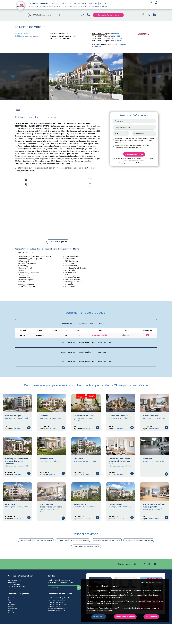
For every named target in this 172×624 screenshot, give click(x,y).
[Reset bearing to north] (90, 186)
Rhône (10, 600)
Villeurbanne (12, 604)
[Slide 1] (79, 97)
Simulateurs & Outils (77, 3)
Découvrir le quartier (57, 241)
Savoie (10, 606)
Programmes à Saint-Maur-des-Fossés (73, 540)
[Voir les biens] (86, 323)
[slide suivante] (159, 76)
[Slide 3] (83, 97)
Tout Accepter (151, 617)
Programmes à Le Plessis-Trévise (86, 546)
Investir (103, 3)
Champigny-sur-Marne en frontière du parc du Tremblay (16, 461)
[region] (58, 206)
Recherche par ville (54, 606)
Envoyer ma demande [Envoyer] (134, 154)
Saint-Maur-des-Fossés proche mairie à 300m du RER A (119, 461)
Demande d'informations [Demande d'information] (108, 15)
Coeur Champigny (13, 416)
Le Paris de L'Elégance (118, 416)
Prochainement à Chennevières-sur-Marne (51, 505)
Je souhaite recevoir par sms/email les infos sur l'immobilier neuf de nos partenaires (132, 146)
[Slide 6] (89, 97)
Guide (59, 3)
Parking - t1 (147, 458)
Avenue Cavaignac (151, 416)
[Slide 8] (93, 97)
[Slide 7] (91, 97)
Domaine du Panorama (84, 416)
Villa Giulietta (80, 504)
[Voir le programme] (29, 427)
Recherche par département (58, 604)
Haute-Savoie (13, 609)
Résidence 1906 (115, 504)
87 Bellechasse (46, 458)
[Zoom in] (90, 180)
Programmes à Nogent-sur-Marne (139, 540)
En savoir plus (98, 617)
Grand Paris (12, 598)
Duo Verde (78, 458)
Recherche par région (55, 602)
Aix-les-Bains (12, 613)
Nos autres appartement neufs (110, 45)
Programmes (39, 3)
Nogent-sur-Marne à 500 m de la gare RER (154, 505)
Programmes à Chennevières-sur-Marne (35, 540)
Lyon (9, 602)
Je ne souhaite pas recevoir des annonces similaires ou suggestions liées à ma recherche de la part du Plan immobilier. (134, 140)
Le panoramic (11, 504)
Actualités (93, 3)
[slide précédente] (13, 76)
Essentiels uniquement (125, 617)
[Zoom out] (90, 183)
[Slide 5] (87, 97)
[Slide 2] (81, 97)
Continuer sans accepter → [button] (151, 582)
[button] (156, 2)
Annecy (10, 611)
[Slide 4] (85, 97)
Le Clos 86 (44, 416)
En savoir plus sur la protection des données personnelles (134, 163)
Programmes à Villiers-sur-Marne (106, 540)
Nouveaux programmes (56, 609)
